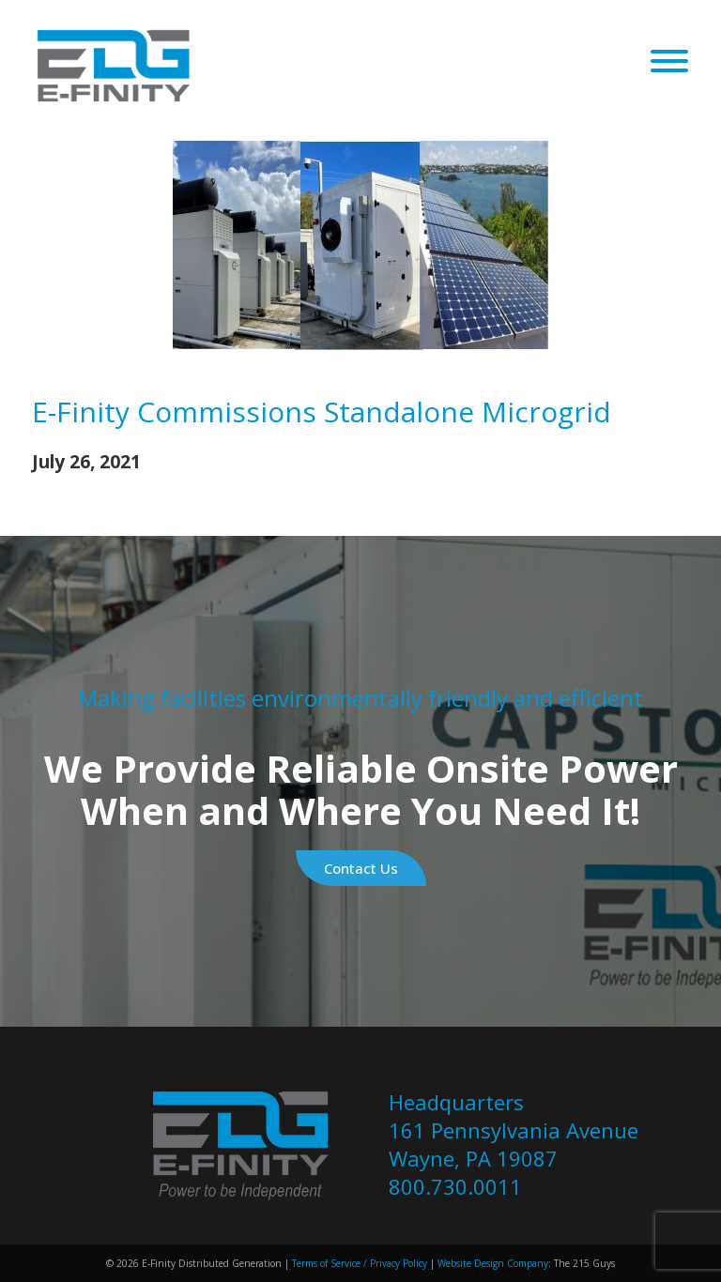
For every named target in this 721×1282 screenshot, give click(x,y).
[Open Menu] (669, 62)
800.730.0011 (455, 1186)
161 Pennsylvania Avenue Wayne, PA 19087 (513, 1144)
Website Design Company (492, 1263)
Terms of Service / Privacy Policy (358, 1263)
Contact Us (361, 868)
